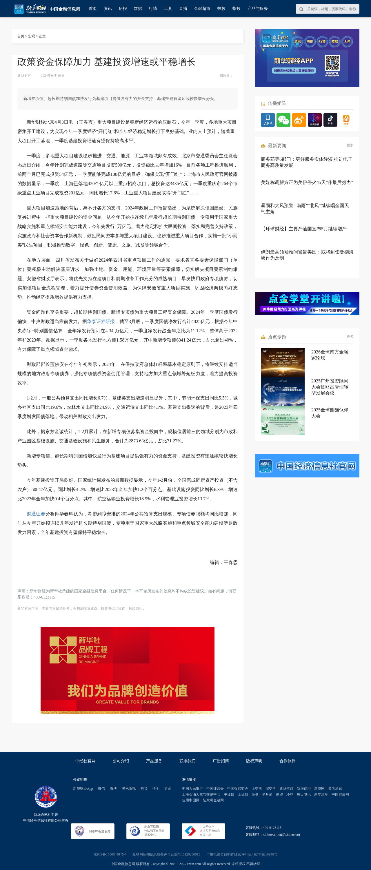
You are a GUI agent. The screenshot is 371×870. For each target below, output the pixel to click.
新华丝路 (286, 789)
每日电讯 (304, 794)
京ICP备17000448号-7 (110, 854)
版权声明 (254, 761)
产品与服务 (258, 8)
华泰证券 (96, 321)
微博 (113, 789)
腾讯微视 (129, 789)
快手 (155, 789)
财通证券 (36, 513)
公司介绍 (121, 761)
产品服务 (154, 761)
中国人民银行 (192, 789)
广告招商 (221, 761)
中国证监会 (215, 789)
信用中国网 (190, 800)
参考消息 (335, 789)
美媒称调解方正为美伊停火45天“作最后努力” (307, 182)
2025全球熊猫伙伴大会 (329, 412)
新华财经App (83, 789)
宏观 (31, 36)
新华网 (319, 789)
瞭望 (279, 794)
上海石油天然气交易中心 (201, 794)
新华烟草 (321, 794)
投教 (221, 8)
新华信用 (304, 789)
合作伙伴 (287, 761)
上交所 (257, 789)
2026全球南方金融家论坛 (329, 354)
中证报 (229, 794)
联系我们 (187, 761)
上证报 (243, 794)
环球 (289, 794)
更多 (350, 145)
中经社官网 (85, 761)
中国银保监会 (237, 789)
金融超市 (202, 8)
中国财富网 (340, 794)
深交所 (270, 789)
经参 (255, 794)
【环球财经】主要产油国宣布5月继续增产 (304, 228)
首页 (93, 8)
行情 (153, 8)
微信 (101, 789)
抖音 (144, 789)
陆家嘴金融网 (213, 800)
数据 (138, 8)
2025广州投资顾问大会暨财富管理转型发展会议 (329, 386)
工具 (168, 8)
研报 (123, 8)
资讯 (108, 8)
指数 (236, 8)
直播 (183, 8)
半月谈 (267, 794)
